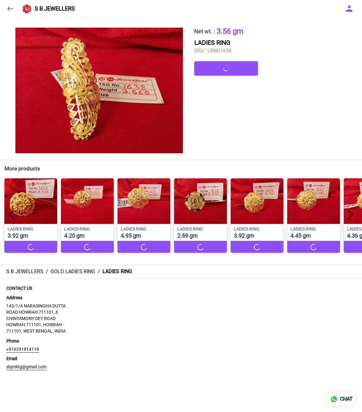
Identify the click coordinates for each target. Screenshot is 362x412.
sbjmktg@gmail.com (26, 366)
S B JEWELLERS (55, 9)
